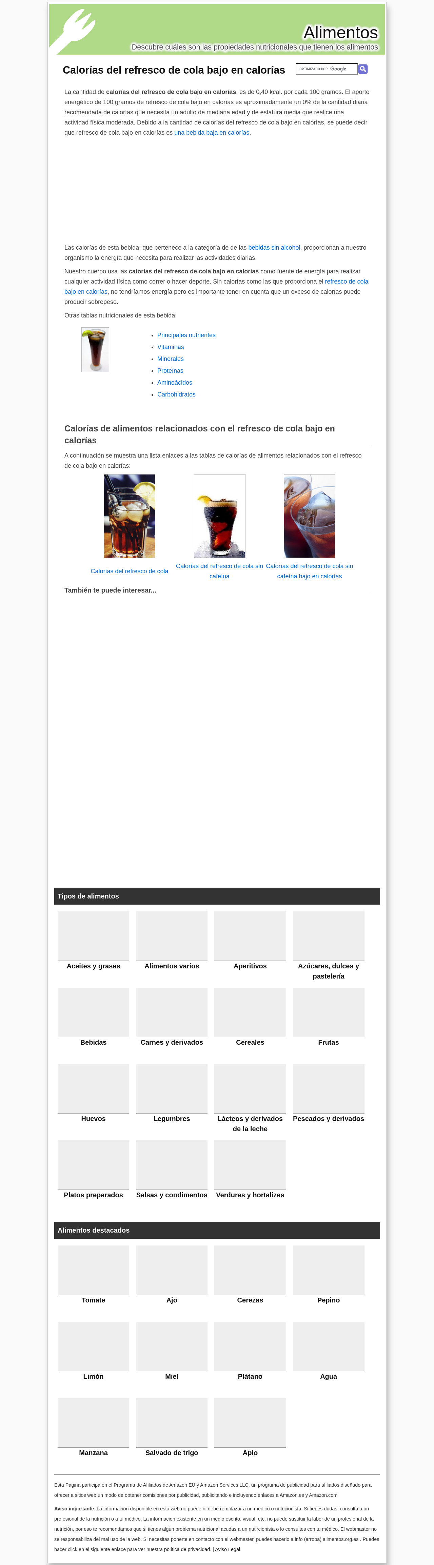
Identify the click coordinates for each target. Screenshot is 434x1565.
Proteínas (170, 370)
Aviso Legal (227, 1549)
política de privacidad (187, 1549)
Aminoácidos (174, 382)
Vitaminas (170, 347)
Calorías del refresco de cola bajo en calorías (174, 70)
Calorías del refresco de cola (129, 571)
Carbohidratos (176, 394)
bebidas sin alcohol (274, 247)
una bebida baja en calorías (211, 132)
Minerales (170, 358)
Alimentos (340, 32)
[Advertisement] (217, 188)
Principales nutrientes (186, 335)
